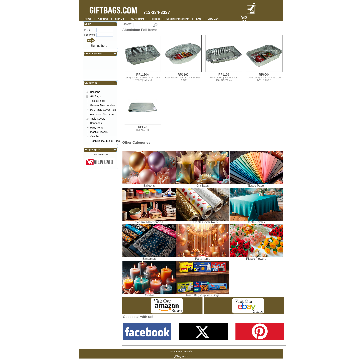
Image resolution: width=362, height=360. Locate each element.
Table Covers (97, 118)
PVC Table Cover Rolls (103, 109)
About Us (103, 19)
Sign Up (119, 19)
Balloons (95, 91)
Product (155, 19)
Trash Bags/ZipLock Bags (105, 140)
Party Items (96, 127)
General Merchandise (102, 105)
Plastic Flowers (98, 132)
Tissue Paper (97, 100)
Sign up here (98, 45)
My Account (137, 19)
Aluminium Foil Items (102, 114)
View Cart (213, 19)
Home (87, 19)
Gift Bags (95, 96)
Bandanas (96, 123)
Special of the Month (177, 19)
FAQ (198, 19)
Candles (94, 136)
